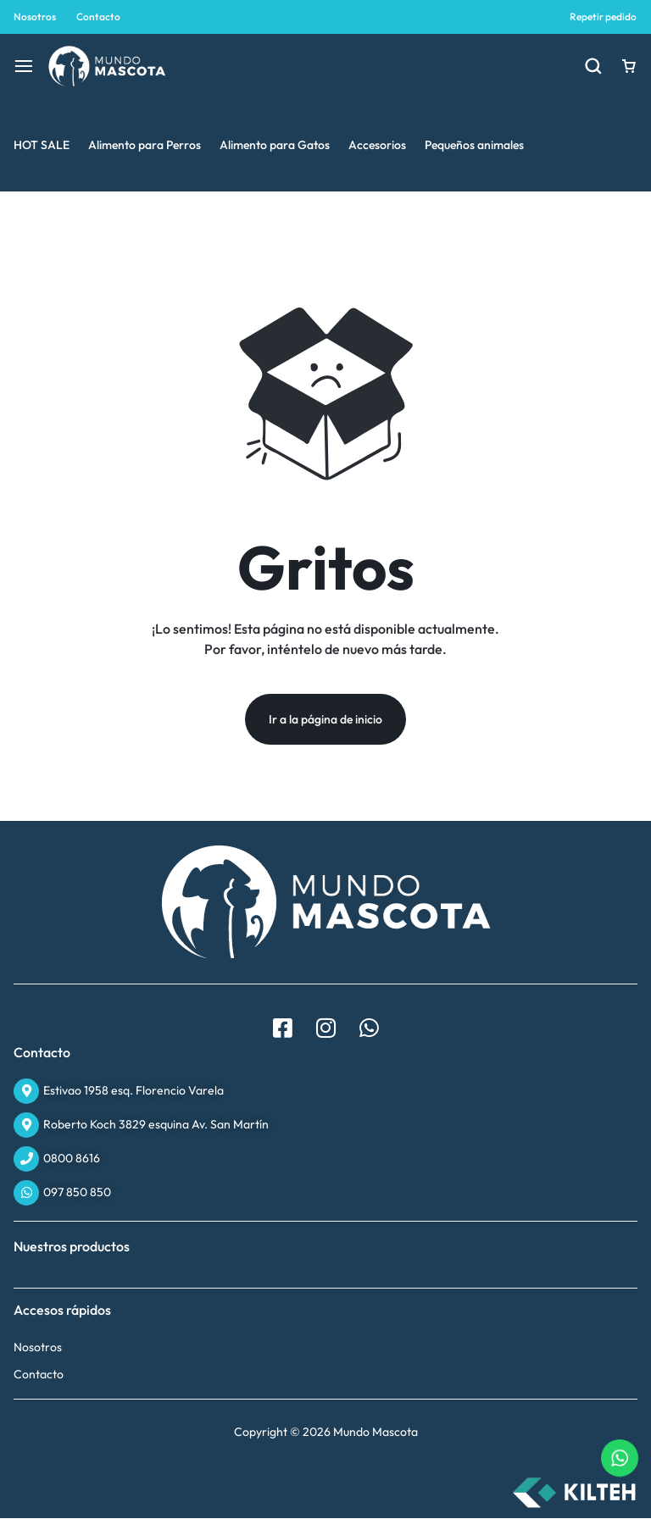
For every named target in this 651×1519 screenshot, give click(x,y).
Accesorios (377, 144)
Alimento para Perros (144, 144)
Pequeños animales (474, 144)
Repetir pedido (603, 16)
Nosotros (35, 16)
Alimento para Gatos (275, 144)
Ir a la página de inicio (325, 720)
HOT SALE (42, 144)
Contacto (98, 16)
